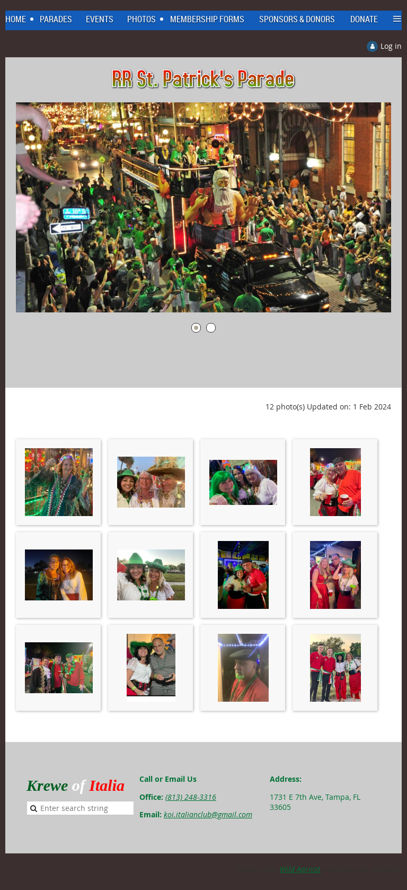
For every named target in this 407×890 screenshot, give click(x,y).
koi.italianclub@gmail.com (208, 814)
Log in (391, 46)
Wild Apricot (300, 869)
